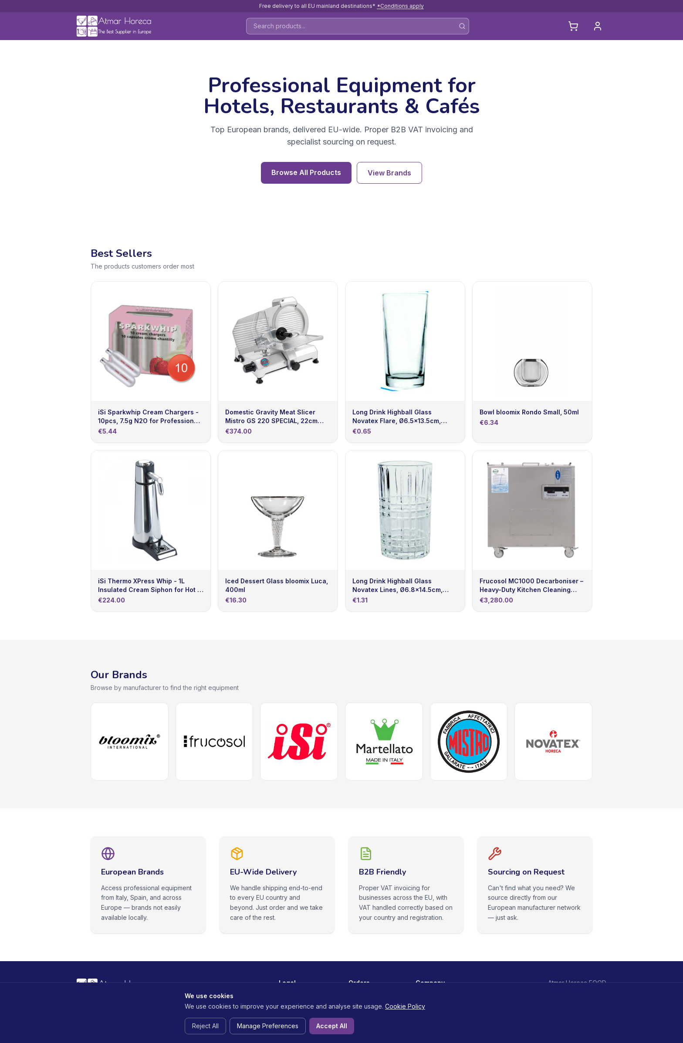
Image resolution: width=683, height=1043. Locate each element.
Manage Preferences (267, 1026)
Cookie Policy (405, 1006)
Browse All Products (306, 172)
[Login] (597, 26)
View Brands (389, 172)
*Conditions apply (400, 6)
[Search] (462, 26)
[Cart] (573, 26)
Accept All (331, 1026)
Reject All (205, 1026)
